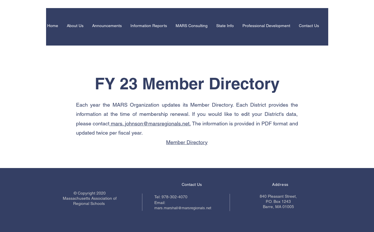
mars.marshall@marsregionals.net (182, 208)
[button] (75, 26)
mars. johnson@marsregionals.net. (150, 123)
